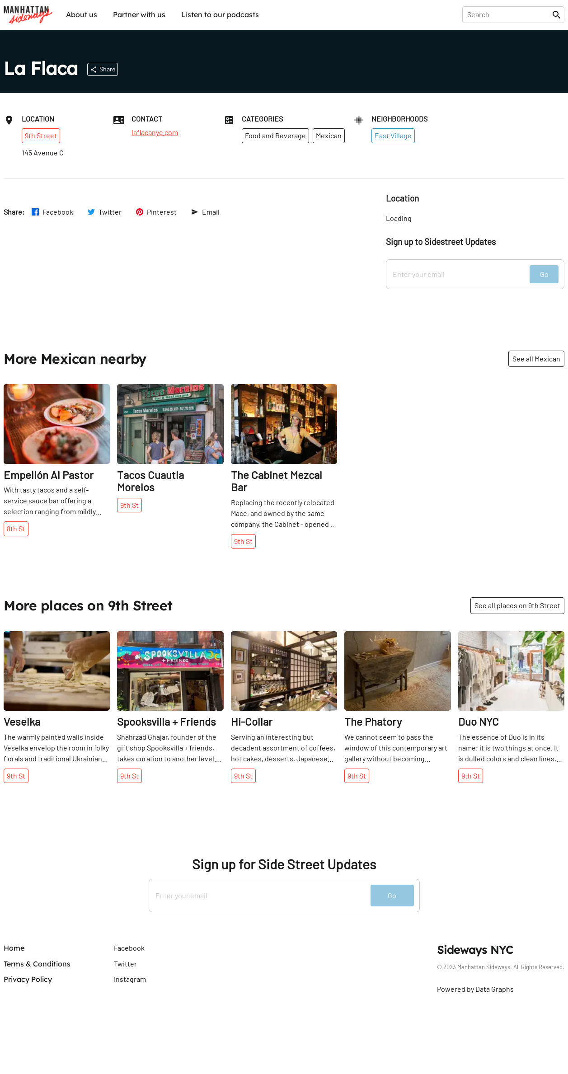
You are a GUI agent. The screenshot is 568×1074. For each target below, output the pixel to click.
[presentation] (509, 14)
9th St (129, 505)
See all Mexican (536, 358)
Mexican (329, 135)
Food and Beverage (275, 135)
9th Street (41, 135)
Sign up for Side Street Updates (284, 864)
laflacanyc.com (154, 132)
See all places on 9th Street (517, 605)
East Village (393, 135)
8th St (16, 528)
